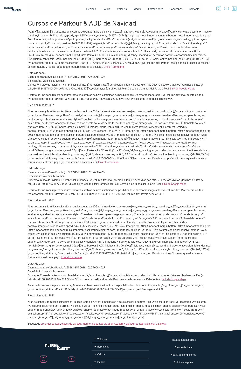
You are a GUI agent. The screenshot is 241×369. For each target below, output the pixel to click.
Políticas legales (183, 362)
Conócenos (176, 9)
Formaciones (155, 9)
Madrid (137, 9)
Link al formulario (113, 66)
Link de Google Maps (182, 88)
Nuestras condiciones (183, 354)
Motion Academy (115, 323)
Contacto (194, 9)
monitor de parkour (93, 323)
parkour (130, 323)
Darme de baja (183, 347)
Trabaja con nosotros (183, 339)
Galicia (106, 9)
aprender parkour (50, 323)
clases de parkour (71, 323)
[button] (120, 339)
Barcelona (90, 9)
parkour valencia (145, 323)
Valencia (122, 9)
